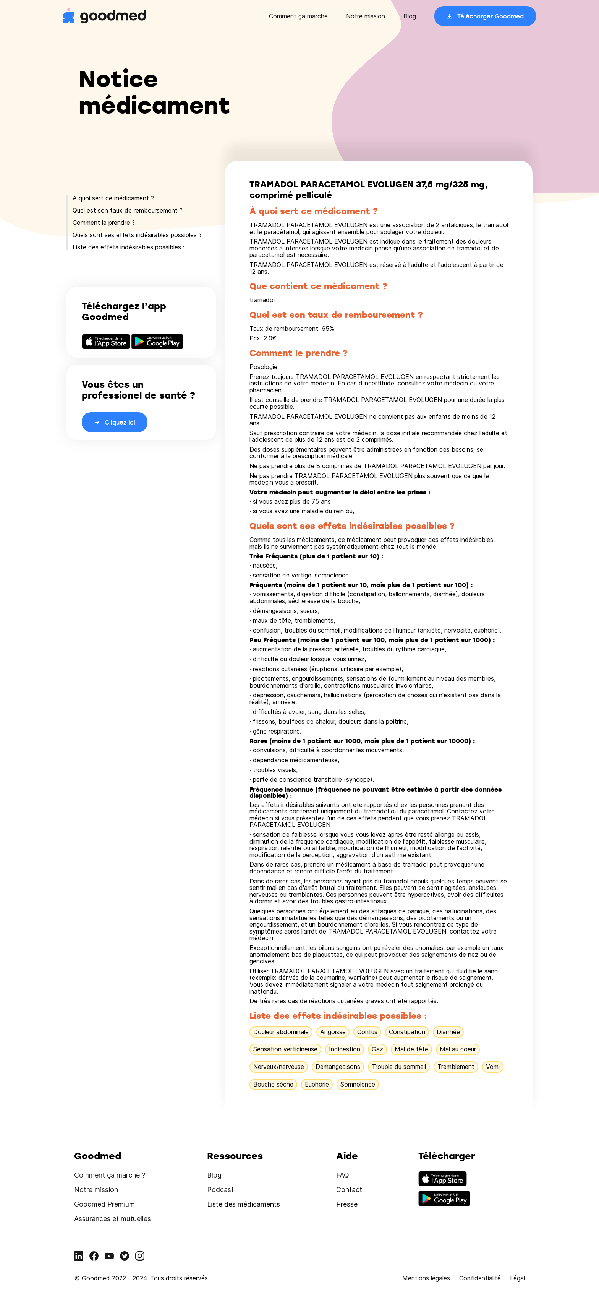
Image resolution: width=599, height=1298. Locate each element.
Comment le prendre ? (104, 223)
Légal (517, 1278)
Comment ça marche (298, 16)
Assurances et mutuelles (112, 1219)
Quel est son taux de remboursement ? (128, 210)
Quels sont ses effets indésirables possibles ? (137, 235)
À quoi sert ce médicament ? (113, 198)
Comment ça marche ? (109, 1175)
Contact (349, 1190)
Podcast (220, 1190)
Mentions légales (426, 1278)
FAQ (342, 1175)
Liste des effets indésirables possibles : (129, 247)
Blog (409, 16)
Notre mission (365, 16)
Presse (347, 1204)
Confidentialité (480, 1278)
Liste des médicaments (243, 1204)
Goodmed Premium (104, 1204)
